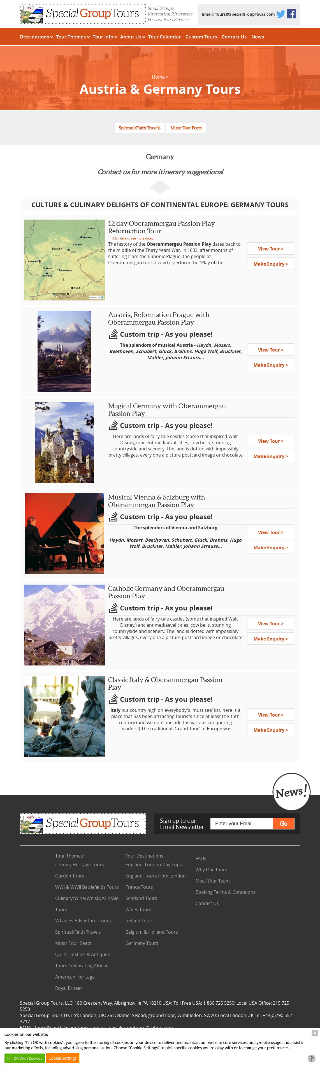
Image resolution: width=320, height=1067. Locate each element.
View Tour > (271, 249)
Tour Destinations (145, 856)
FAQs (201, 858)
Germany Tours (142, 943)
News (257, 36)
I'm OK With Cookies (24, 1058)
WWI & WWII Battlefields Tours (87, 887)
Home (158, 77)
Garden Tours (69, 876)
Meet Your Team (213, 881)
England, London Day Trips (154, 864)
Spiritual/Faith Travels (139, 128)
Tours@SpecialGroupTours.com (245, 14)
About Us (130, 36)
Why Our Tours (211, 870)
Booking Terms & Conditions (226, 892)
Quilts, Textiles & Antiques (82, 954)
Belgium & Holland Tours (152, 932)
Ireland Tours (140, 921)
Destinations (34, 36)
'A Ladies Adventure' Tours (83, 921)
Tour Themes (71, 36)
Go (283, 823)
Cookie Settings (62, 1058)
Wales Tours (138, 909)
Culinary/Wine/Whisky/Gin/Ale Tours (87, 904)
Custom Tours (201, 36)
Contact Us (234, 36)
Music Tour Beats (185, 128)
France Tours (139, 887)
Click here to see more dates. (133, 238)
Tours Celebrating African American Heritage (82, 971)
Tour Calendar (164, 36)
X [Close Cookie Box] (315, 1033)
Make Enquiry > (271, 264)
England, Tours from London (156, 876)
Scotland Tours (141, 898)
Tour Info (103, 36)
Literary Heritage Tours (79, 864)
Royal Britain (68, 988)
